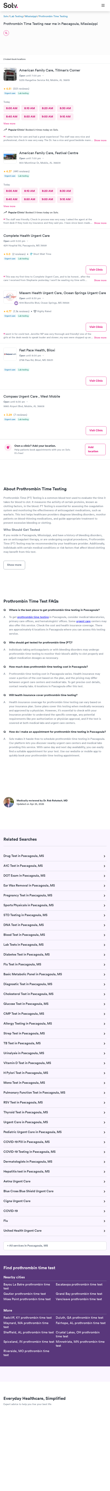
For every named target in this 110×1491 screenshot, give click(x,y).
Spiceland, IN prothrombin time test (28, 1342)
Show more (100, 140)
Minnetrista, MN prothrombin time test (80, 1344)
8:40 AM (11, 116)
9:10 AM (65, 116)
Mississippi (31, 16)
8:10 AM (29, 108)
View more (9, 123)
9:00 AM (47, 116)
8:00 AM (11, 108)
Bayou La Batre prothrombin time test (26, 1286)
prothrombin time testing (33, 617)
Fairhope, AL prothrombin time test (80, 1323)
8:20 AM (47, 108)
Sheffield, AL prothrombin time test (28, 1332)
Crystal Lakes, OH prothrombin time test (78, 1334)
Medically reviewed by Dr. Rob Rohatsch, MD (42, 800)
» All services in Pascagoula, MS (27, 1245)
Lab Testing (16, 16)
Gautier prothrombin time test (24, 1294)
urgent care (83, 621)
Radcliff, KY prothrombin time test (27, 1318)
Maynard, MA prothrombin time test (26, 1325)
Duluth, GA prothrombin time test (79, 1318)
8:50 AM (29, 116)
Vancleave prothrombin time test (79, 1299)
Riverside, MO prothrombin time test (26, 1353)
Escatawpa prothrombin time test (79, 1284)
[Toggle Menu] (100, 5)
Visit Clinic (96, 269)
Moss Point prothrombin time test (27, 1299)
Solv (5, 16)
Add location (93, 449)
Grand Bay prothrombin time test (79, 1294)
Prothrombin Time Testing (53, 16)
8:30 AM (65, 108)
